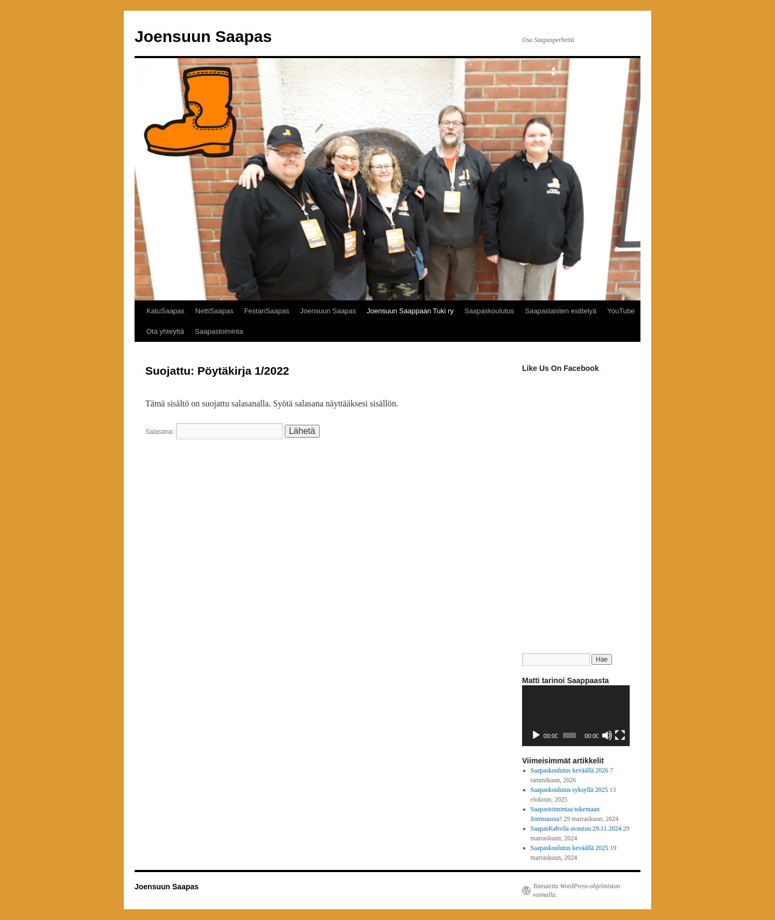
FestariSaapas (267, 311)
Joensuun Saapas (203, 36)
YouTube (621, 311)
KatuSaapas (165, 311)
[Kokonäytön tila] (620, 735)
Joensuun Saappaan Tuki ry (410, 311)
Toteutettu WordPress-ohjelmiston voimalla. (576, 890)
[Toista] (536, 735)
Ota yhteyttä (165, 331)
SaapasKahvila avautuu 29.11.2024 (576, 828)
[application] (576, 715)
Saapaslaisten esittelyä (560, 311)
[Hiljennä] (607, 735)
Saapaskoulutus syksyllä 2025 (569, 789)
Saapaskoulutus (489, 311)
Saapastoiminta (219, 331)
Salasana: (214, 432)
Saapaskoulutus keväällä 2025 (570, 848)
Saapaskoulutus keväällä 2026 (570, 770)
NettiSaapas (214, 311)
